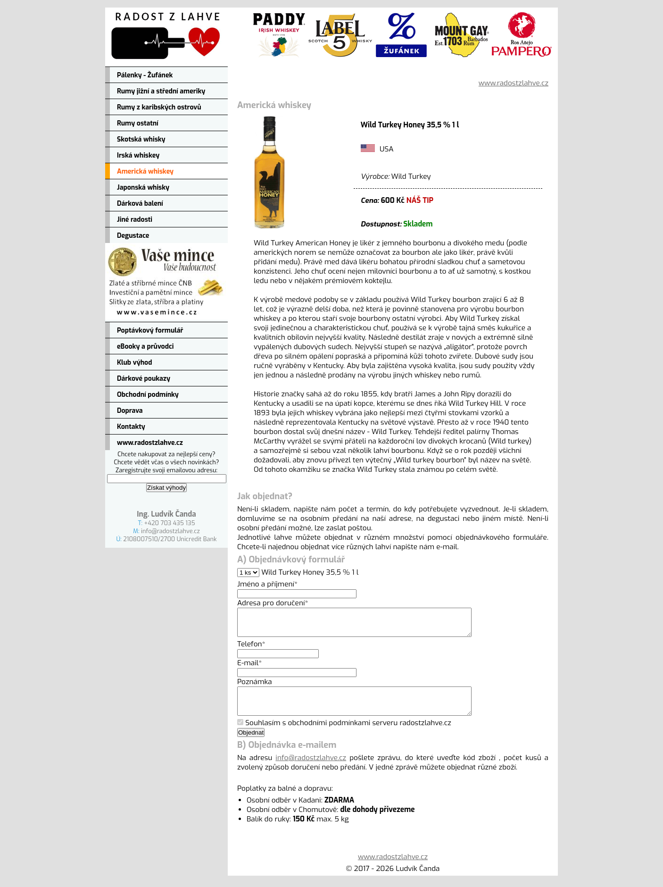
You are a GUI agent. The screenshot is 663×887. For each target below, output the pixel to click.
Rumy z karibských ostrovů (159, 107)
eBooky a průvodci (145, 346)
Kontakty (131, 426)
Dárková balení (140, 203)
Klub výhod (134, 362)
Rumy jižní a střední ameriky (161, 91)
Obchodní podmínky (148, 394)
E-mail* (249, 668)
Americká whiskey (145, 171)
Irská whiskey (138, 155)
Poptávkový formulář (150, 330)
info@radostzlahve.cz (170, 531)
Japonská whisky (143, 187)
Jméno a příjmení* (267, 584)
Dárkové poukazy (143, 378)
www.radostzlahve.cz (150, 442)
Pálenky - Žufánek (145, 75)
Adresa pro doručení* (272, 603)
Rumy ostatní (137, 123)
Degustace (133, 235)
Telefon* (251, 649)
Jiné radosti (134, 219)
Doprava (130, 410)
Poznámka (254, 687)
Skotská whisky (141, 139)
